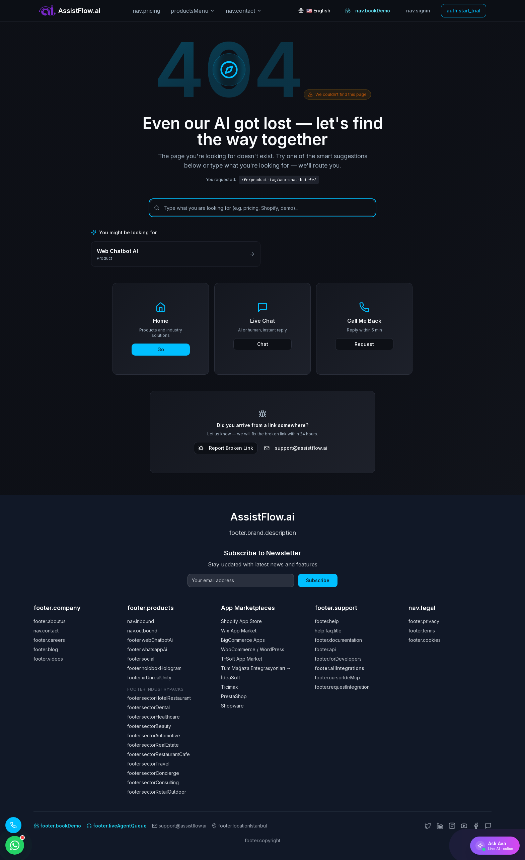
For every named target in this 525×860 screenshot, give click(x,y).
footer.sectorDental (148, 707)
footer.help (327, 621)
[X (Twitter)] (428, 825)
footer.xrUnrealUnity (149, 677)
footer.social (140, 659)
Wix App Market (238, 630)
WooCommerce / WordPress (252, 649)
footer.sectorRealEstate (153, 745)
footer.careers (49, 640)
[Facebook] (476, 825)
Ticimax (229, 687)
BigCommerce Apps (243, 640)
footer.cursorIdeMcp (337, 677)
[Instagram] (452, 825)
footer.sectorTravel (148, 763)
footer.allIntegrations (339, 668)
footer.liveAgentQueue (116, 825)
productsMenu (193, 10)
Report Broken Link (225, 448)
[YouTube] (464, 825)
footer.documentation (338, 640)
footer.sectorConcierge (153, 773)
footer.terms (421, 630)
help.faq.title (328, 630)
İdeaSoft (230, 677)
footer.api (325, 649)
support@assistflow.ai (295, 448)
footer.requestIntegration (342, 687)
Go (160, 349)
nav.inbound (140, 621)
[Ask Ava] (495, 846)
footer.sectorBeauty (149, 726)
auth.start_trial (463, 10)
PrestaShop (234, 696)
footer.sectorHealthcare (153, 717)
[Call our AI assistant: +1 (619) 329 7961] (13, 825)
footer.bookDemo (57, 825)
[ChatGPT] (488, 825)
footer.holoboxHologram (154, 668)
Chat (262, 344)
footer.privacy (423, 621)
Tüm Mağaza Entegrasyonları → (256, 668)
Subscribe (317, 580)
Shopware (232, 706)
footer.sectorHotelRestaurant (159, 698)
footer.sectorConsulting (153, 782)
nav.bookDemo (367, 10)
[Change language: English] (314, 11)
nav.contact (244, 10)
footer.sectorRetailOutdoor (156, 792)
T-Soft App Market (241, 659)
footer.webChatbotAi (150, 640)
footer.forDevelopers (338, 659)
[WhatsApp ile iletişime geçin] (14, 845)
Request (364, 344)
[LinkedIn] (440, 825)
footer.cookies (424, 640)
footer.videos (48, 659)
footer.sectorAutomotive (153, 735)
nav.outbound (142, 630)
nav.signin (418, 10)
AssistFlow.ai (262, 517)
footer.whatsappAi (147, 649)
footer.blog (45, 649)
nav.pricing (146, 10)
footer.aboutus (49, 621)
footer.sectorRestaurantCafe (158, 754)
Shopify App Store (241, 621)
